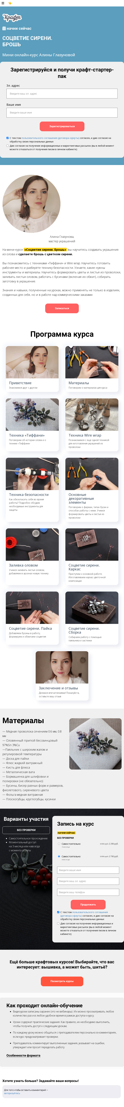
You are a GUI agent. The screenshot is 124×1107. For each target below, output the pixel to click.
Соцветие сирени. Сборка (84, 630)
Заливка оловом (23, 565)
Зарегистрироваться (62, 126)
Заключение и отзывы (58, 688)
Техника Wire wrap (85, 435)
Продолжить (88, 904)
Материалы (79, 383)
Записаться (62, 308)
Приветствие (20, 383)
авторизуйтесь (12, 1093)
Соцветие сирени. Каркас (84, 567)
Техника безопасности (29, 494)
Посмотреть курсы (62, 981)
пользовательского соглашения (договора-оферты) (50, 137)
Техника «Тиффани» (27, 435)
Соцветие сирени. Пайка (30, 628)
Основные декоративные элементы (81, 498)
